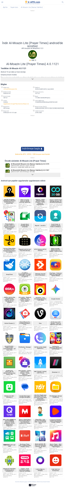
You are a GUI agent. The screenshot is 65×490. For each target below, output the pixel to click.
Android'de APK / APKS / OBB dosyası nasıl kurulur (32, 154)
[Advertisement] (32, 26)
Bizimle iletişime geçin (21, 481)
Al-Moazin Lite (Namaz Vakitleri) (32, 7)
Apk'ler (5, 7)
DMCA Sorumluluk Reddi (43, 481)
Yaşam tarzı (14, 7)
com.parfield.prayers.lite (10, 89)
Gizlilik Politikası (32, 481)
